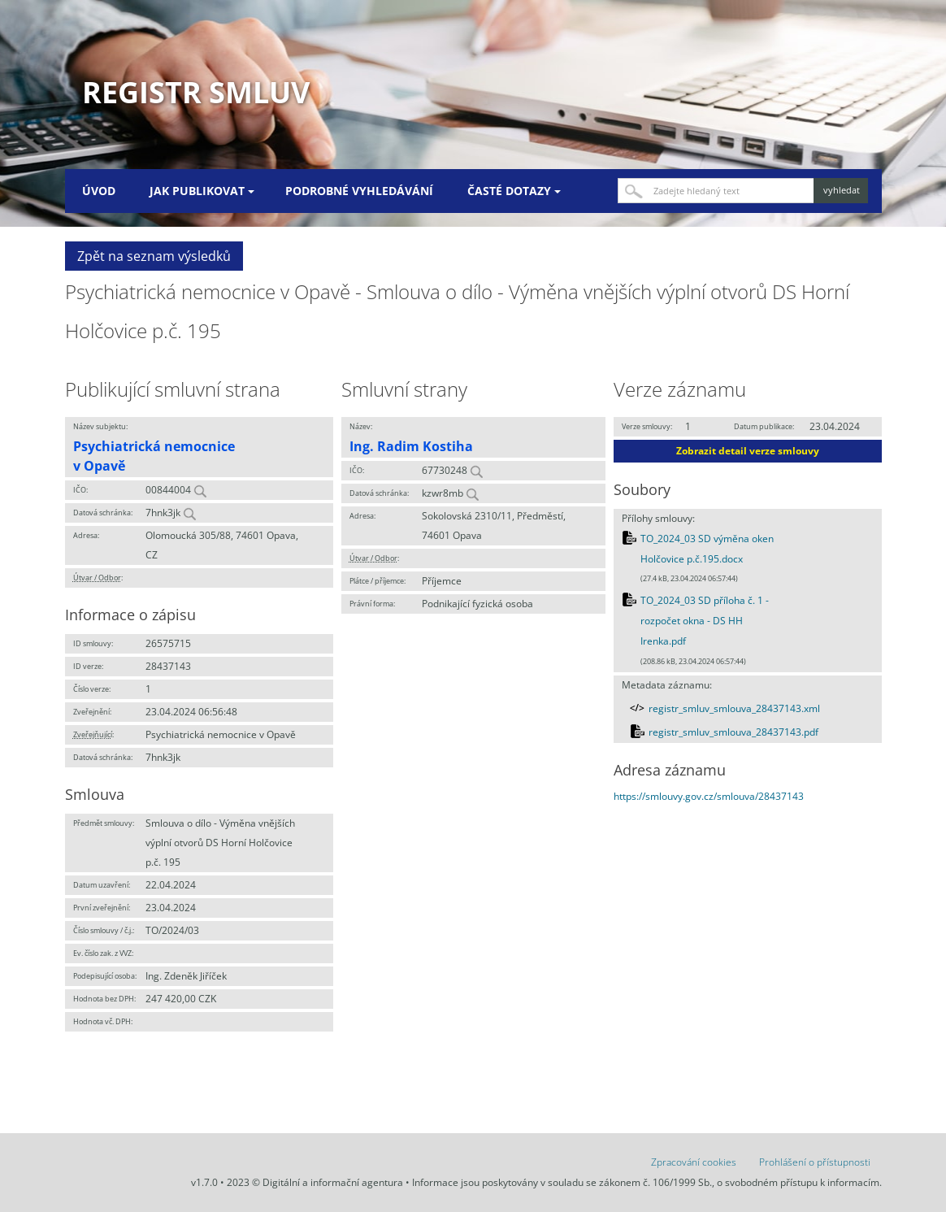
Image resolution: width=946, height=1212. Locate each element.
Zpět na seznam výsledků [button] (154, 256)
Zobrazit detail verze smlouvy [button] (747, 451)
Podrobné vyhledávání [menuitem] (359, 190)
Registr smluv (196, 92)
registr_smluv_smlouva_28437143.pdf (733, 732)
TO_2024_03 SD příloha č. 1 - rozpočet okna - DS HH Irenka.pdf (704, 621)
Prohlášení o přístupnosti (814, 1162)
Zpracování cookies (693, 1162)
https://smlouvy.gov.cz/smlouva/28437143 (709, 796)
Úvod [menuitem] (98, 190)
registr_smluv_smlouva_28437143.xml (734, 708)
